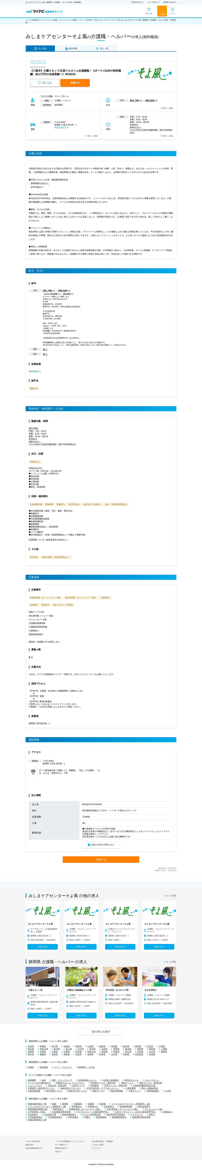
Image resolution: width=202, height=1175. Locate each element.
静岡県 (89, 20)
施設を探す (30, 1145)
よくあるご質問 (97, 1145)
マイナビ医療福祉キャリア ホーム (38, 20)
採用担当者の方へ (137, 2)
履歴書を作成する (169, 2)
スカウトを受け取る (33, 1141)
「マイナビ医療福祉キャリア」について (69, 1141)
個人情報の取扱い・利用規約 (102, 1141)
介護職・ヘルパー (78, 20)
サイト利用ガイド (153, 2)
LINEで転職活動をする (34, 1148)
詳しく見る (168, 108)
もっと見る (171, 896)
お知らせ (58, 1151)
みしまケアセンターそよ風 (110, 20)
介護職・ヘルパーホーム (61, 20)
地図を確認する (61, 127)
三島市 (95, 20)
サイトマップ (97, 1148)
